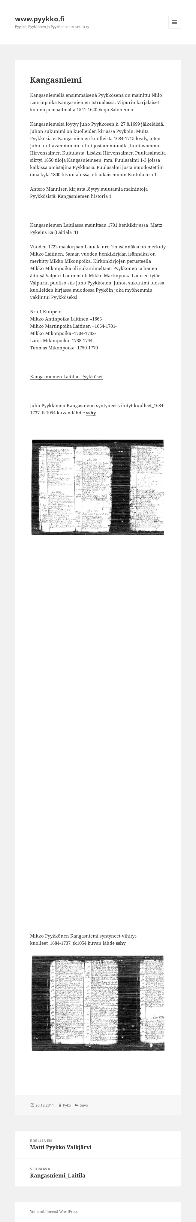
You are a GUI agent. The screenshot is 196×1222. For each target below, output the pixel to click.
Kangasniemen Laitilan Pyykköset (66, 376)
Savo (84, 1105)
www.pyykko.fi (40, 18)
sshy (91, 413)
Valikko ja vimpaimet (175, 28)
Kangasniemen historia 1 (84, 196)
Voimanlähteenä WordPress (53, 1211)
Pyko (67, 1105)
